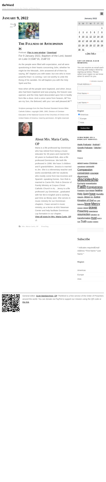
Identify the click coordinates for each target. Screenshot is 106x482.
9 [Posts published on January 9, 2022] (79, 36)
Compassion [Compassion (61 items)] (84, 169)
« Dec (87, 53)
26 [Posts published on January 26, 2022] (91, 45)
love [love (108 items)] (87, 204)
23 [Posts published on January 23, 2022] (79, 45)
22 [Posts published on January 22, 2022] (102, 41)
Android (96, 144)
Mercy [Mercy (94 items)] (95, 204)
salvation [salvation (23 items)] (94, 214)
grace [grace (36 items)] (91, 190)
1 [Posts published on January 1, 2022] (101, 28)
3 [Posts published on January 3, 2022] (83, 32)
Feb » (93, 53)
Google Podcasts (85, 148)
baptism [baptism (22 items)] (86, 163)
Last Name (82, 102)
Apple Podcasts (84, 144)
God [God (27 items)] (87, 190)
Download (52, 52)
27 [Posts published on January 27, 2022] (94, 45)
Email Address (84, 84)
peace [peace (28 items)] (85, 208)
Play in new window (36, 52)
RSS (79, 151)
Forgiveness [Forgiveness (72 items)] (95, 186)
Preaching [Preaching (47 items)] (82, 211)
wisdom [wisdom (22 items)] (95, 221)
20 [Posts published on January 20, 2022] (94, 41)
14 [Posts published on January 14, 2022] (98, 36)
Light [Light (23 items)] (98, 200)
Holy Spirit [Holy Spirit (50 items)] (83, 193)
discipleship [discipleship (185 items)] (87, 179)
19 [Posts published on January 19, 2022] (91, 41)
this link (25, 302)
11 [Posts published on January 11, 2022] (87, 36)
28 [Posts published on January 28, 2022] (98, 45)
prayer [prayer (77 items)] (93, 207)
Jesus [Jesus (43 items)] (87, 197)
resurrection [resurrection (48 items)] (83, 214)
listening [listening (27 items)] (80, 204)
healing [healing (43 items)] (98, 190)
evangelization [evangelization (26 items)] (91, 183)
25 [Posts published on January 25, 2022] (87, 45)
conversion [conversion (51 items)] (83, 173)
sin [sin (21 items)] (98, 214)
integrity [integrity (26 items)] (80, 197)
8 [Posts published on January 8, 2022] (101, 32)
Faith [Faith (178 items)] (81, 186)
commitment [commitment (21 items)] (81, 166)
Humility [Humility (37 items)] (100, 194)
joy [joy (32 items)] (91, 197)
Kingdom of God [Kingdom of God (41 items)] (85, 200)
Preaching (44, 226)
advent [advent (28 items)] (80, 163)
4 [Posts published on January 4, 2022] (86, 32)
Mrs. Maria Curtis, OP (30, 226)
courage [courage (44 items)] (94, 173)
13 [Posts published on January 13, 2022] (94, 36)
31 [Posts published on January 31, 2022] (83, 50)
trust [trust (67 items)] (94, 217)
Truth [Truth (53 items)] (84, 221)
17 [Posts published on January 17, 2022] (83, 41)
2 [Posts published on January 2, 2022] (79, 32)
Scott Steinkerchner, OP (46, 296)
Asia (82, 122)
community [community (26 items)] (90, 166)
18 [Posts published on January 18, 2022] (87, 41)
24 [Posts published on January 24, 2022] (83, 45)
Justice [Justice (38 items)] (97, 197)
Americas (84, 115)
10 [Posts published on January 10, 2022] (83, 36)
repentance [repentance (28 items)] (93, 211)
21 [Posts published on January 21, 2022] (98, 41)
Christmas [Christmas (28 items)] (93, 163)
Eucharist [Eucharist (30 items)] (81, 183)
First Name (83, 93)
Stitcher (97, 148)
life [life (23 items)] (95, 200)
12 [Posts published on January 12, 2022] (91, 36)
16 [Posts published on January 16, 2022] (79, 41)
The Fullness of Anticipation (41, 44)
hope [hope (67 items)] (92, 193)
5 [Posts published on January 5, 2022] (90, 32)
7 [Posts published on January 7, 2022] (98, 32)
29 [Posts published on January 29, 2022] (102, 45)
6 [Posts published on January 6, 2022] (94, 32)
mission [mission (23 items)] (80, 208)
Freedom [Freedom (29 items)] (81, 190)
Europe (83, 118)
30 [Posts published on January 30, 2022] (79, 50)
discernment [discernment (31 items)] (82, 176)
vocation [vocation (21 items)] (90, 221)
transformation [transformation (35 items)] (84, 218)
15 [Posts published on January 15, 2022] (102, 36)
